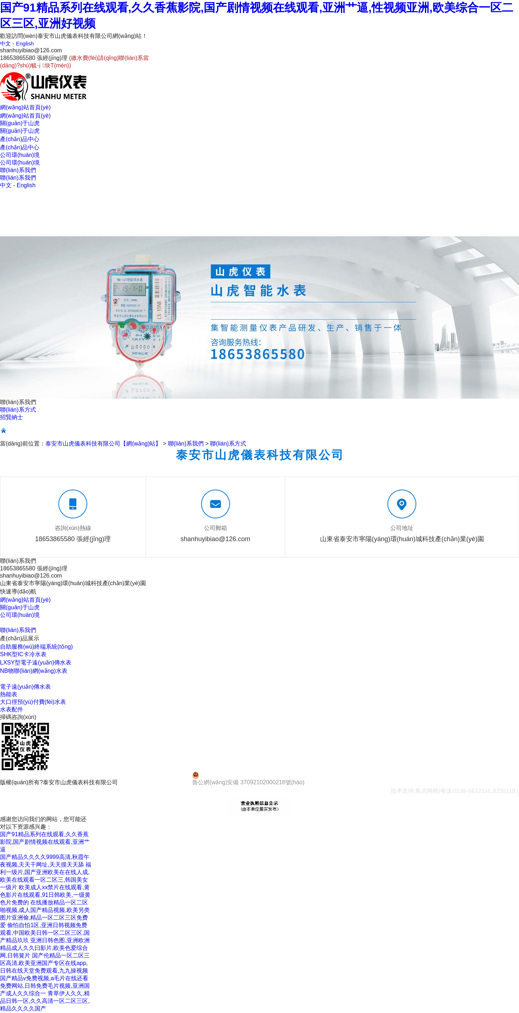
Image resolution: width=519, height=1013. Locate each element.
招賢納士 (11, 418)
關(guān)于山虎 (20, 608)
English (26, 43)
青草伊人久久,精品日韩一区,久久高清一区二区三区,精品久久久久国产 (45, 1001)
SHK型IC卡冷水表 (23, 655)
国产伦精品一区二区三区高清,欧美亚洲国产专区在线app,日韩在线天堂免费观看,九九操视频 (45, 963)
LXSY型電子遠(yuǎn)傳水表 (35, 663)
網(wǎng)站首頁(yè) (25, 600)
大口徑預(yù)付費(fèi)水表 (33, 702)
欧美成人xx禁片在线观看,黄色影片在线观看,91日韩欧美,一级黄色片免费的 (45, 895)
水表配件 (11, 710)
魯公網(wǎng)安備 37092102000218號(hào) (248, 779)
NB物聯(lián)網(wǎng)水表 (33, 671)
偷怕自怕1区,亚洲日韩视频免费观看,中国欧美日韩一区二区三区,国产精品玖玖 (45, 933)
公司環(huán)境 (20, 615)
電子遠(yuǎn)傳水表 (25, 687)
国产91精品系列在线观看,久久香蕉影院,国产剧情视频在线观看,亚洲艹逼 (45, 842)
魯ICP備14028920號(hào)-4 (155, 783)
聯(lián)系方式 (18, 410)
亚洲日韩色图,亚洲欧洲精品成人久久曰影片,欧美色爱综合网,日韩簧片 (45, 948)
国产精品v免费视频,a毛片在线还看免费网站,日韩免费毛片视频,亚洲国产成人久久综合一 (45, 986)
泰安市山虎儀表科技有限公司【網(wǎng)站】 (103, 444)
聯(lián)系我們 (186, 444)
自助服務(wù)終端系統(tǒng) (36, 647)
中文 (6, 43)
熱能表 (8, 695)
